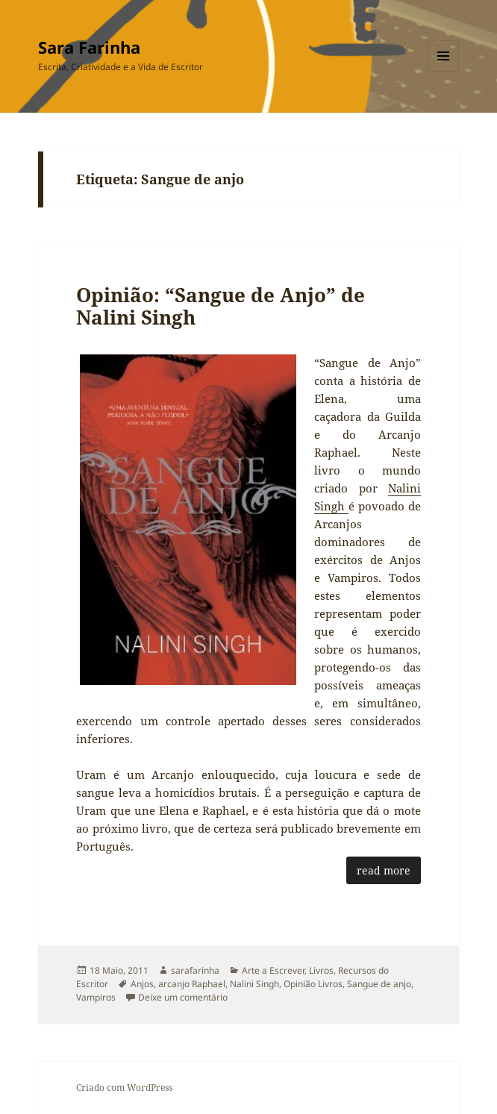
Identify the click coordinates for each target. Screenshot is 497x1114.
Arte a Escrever (273, 970)
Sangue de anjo (379, 983)
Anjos (142, 983)
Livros (321, 970)
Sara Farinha (89, 47)
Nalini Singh (254, 983)
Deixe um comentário (183, 997)
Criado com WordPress (124, 1087)
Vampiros (96, 997)
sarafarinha (195, 970)
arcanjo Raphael (191, 983)
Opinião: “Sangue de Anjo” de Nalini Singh (220, 306)
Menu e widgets (443, 71)
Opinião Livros (313, 983)
